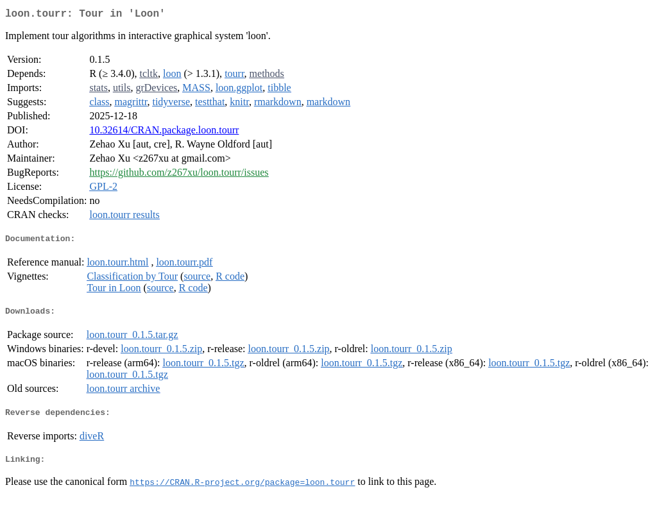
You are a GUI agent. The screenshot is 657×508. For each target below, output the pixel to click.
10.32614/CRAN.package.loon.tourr (164, 132)
